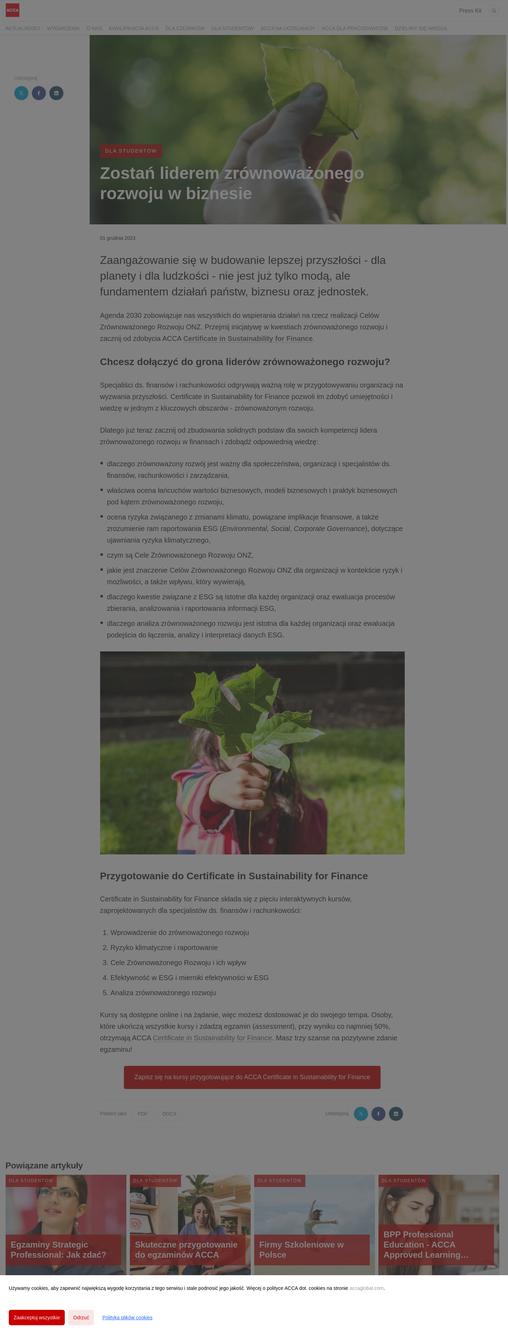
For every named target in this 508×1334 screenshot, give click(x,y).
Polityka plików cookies (127, 1317)
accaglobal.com (366, 1288)
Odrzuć (81, 1317)
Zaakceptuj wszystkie (37, 1317)
